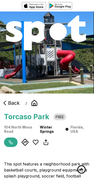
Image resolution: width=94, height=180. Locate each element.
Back (11, 103)
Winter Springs (54, 129)
